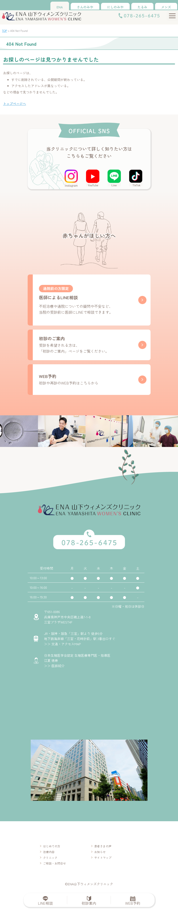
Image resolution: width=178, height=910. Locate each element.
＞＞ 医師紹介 (54, 665)
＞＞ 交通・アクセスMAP (62, 643)
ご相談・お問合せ (54, 863)
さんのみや (85, 6)
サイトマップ (102, 858)
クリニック (50, 858)
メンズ (166, 6)
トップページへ (14, 103)
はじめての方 (51, 846)
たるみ (142, 6)
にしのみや (115, 6)
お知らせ (100, 852)
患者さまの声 (102, 846)
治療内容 (48, 852)
